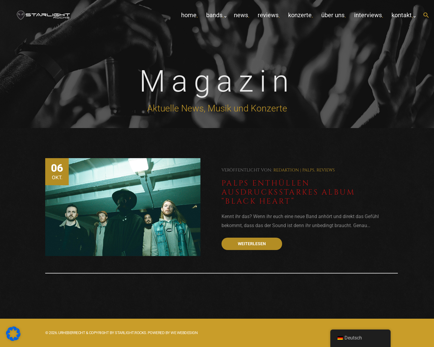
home (189, 15)
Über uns (332, 15)
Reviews (268, 15)
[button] (426, 15)
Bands (214, 15)
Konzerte (300, 15)
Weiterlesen (252, 243)
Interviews (368, 15)
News (241, 15)
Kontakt (402, 15)
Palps (308, 170)
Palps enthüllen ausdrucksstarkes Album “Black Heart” (288, 192)
